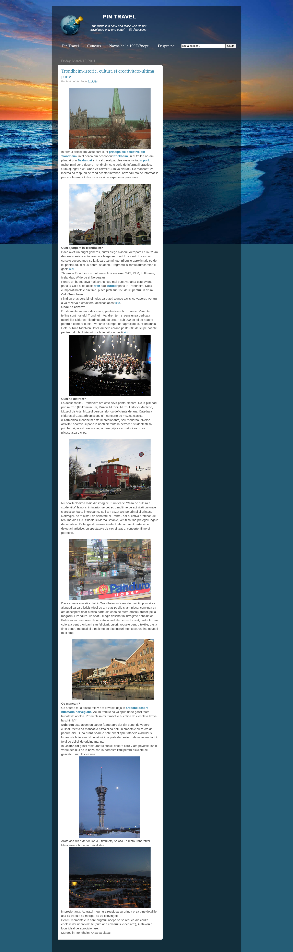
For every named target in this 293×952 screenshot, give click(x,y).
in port (144, 160)
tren (96, 285)
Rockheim (121, 156)
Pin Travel (70, 46)
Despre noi (167, 46)
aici (71, 269)
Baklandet (85, 160)
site (117, 303)
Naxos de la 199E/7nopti (129, 46)
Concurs (94, 46)
